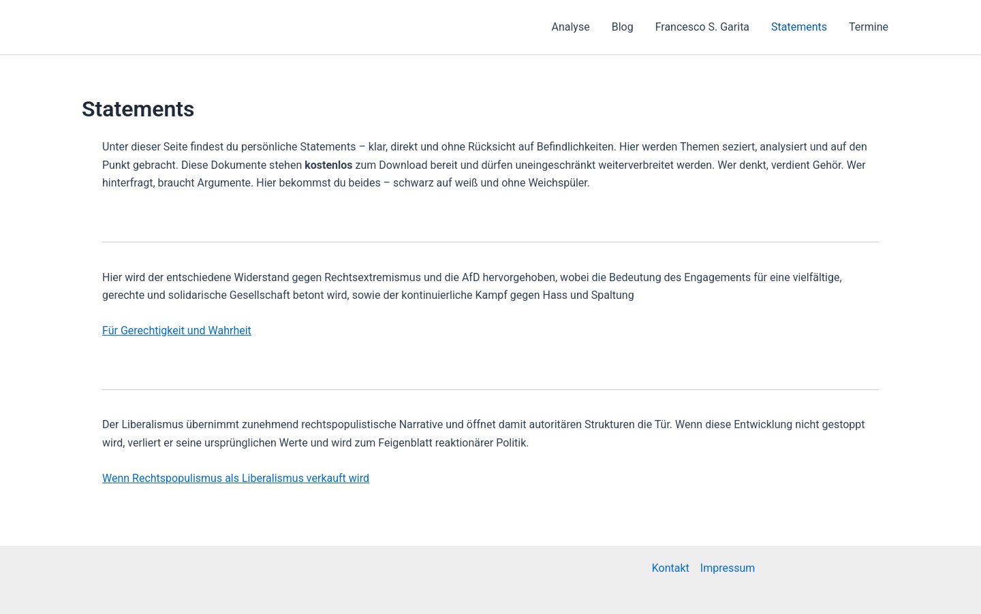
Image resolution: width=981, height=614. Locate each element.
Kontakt (670, 568)
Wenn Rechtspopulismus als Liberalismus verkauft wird (235, 478)
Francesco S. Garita (702, 26)
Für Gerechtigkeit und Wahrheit (176, 330)
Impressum (728, 568)
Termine (868, 26)
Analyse (571, 26)
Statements (799, 26)
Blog (623, 26)
